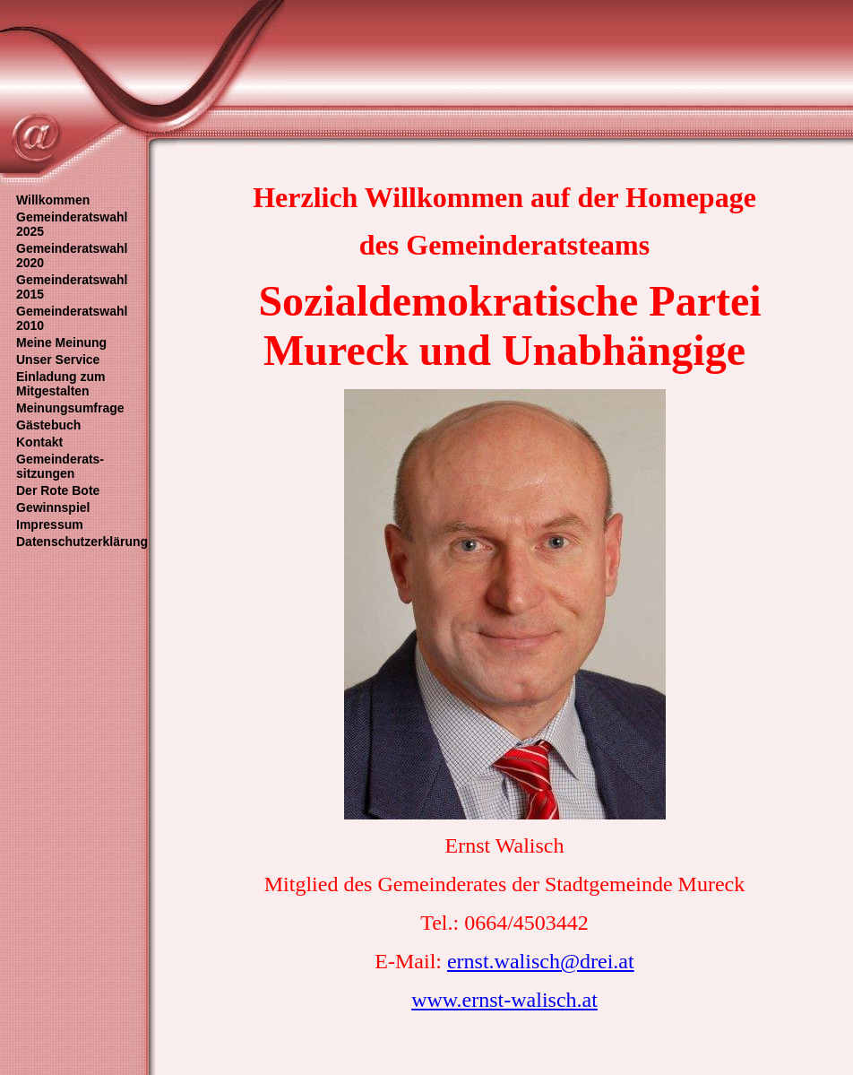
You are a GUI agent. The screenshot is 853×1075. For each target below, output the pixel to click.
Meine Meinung (61, 342)
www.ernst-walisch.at (504, 999)
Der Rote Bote (57, 490)
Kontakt (39, 442)
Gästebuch (48, 425)
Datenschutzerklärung (82, 541)
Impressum (49, 524)
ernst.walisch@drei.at (540, 961)
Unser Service (57, 359)
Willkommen (53, 200)
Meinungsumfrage (70, 408)
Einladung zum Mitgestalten (61, 383)
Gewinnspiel (53, 507)
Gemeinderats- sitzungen (60, 466)
